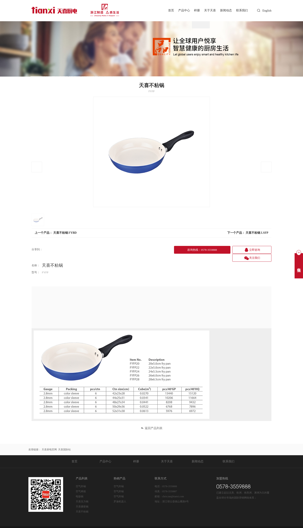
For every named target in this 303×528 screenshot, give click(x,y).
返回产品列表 (151, 420)
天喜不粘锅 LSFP (257, 232)
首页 (168, 10)
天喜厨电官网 (49, 441)
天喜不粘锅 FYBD (65, 232)
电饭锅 (79, 488)
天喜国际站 (64, 441)
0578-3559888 (169, 478)
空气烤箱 (81, 483)
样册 (195, 10)
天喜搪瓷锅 (82, 498)
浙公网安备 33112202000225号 (117, 522)
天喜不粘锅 (82, 503)
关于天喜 (209, 10)
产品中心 (181, 10)
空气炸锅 (81, 478)
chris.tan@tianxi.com (173, 488)
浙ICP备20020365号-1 (84, 522)
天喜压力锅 (82, 493)
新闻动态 (225, 10)
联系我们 (242, 10)
